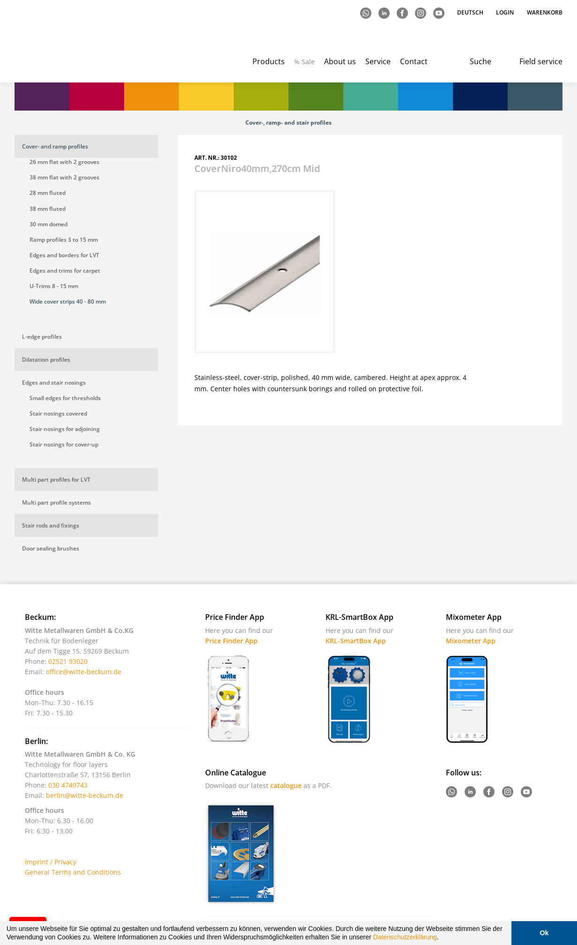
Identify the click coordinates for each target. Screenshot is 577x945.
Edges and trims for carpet (65, 271)
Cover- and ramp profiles (55, 146)
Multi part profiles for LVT (56, 480)
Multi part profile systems (56, 502)
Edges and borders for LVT (64, 255)
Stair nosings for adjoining (65, 429)
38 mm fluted (48, 209)
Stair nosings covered (58, 413)
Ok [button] (544, 933)
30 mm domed (48, 224)
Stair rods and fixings (50, 525)
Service (378, 61)
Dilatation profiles (46, 360)
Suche (480, 61)
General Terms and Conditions (73, 872)
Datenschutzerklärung (405, 937)
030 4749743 (68, 785)
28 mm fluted (48, 193)
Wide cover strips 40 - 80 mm (68, 301)
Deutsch (471, 12)
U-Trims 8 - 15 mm (54, 286)
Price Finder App (231, 640)
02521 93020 (68, 661)
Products (268, 61)
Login (505, 12)
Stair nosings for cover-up (64, 444)
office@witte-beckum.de (83, 671)
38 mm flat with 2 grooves (64, 177)
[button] (442, 938)
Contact (414, 61)
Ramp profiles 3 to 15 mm (64, 240)
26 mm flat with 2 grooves (64, 162)
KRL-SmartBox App (355, 640)
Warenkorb (544, 12)
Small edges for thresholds (65, 398)
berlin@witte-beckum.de (84, 795)
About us (340, 61)
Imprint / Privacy (50, 861)
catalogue (286, 785)
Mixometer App (471, 640)
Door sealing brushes (50, 548)
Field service (540, 61)
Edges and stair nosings (54, 383)
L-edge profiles (42, 337)
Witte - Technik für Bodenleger (53, 42)
